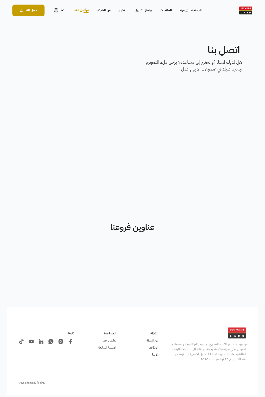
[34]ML (41, 383)
